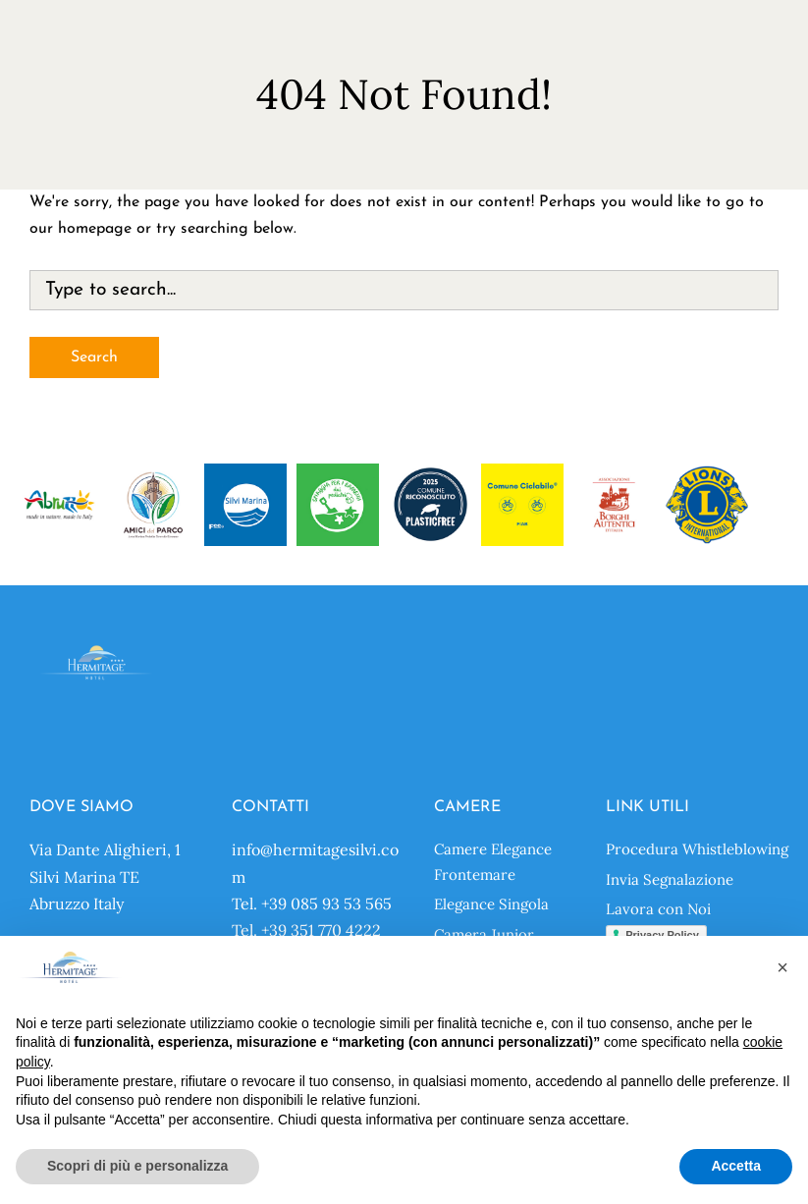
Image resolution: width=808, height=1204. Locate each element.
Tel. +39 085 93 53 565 (312, 903)
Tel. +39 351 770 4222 (306, 930)
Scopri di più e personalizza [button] (137, 1166)
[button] (782, 967)
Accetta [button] (736, 1166)
